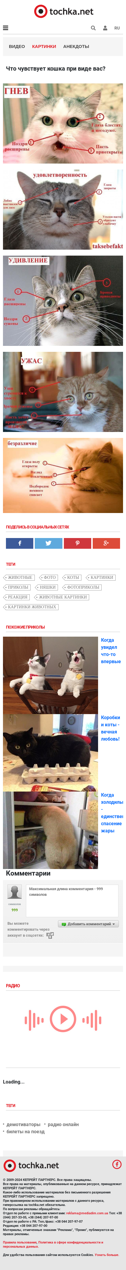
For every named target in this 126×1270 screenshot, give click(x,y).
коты (73, 577)
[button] (105, 28)
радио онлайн (63, 1124)
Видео (17, 46)
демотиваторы (23, 1124)
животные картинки (63, 597)
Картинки (44, 46)
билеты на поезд (26, 1131)
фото (50, 577)
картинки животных (32, 607)
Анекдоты (76, 46)
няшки (48, 587)
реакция (17, 597)
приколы (18, 587)
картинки (102, 577)
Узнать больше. (107, 1255)
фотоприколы (83, 587)
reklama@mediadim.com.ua (87, 1213)
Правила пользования (20, 1242)
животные (20, 577)
